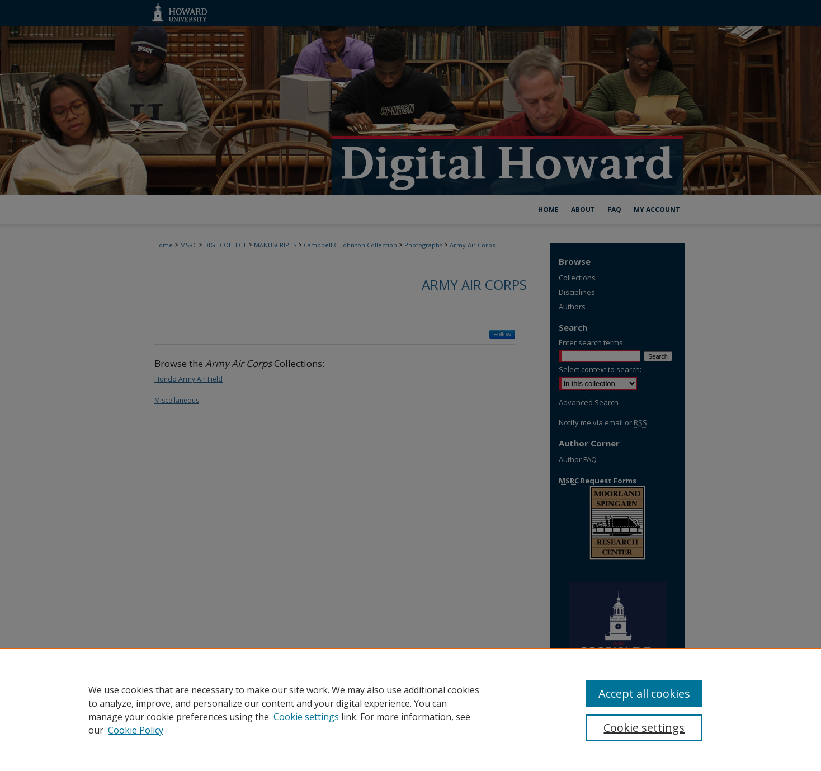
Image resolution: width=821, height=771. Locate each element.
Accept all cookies (644, 693)
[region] (410, 709)
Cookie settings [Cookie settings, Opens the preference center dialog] (644, 727)
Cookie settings (306, 717)
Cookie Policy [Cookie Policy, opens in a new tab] (135, 730)
